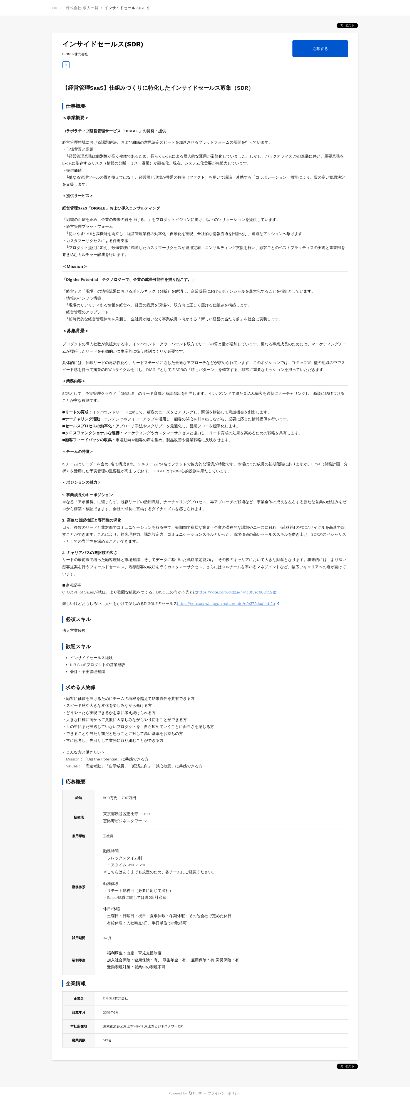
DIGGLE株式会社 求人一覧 (75, 8)
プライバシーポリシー (224, 1093)
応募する (320, 48)
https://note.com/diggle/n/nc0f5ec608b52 (234, 592)
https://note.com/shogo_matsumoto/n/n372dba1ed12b (226, 603)
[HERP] (195, 1093)
